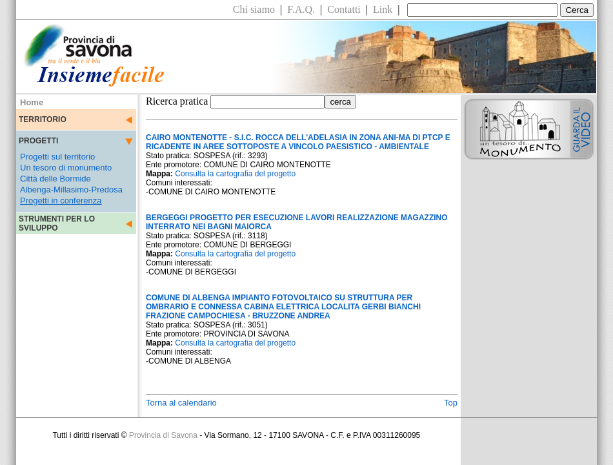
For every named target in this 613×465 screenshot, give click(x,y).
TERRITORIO (42, 119)
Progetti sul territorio (57, 156)
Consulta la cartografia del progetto (235, 173)
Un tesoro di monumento (66, 167)
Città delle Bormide (55, 178)
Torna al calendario (181, 403)
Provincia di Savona (163, 435)
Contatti (344, 9)
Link (382, 9)
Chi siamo (254, 9)
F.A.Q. (301, 9)
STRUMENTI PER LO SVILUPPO (57, 223)
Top (450, 403)
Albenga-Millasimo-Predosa (71, 189)
